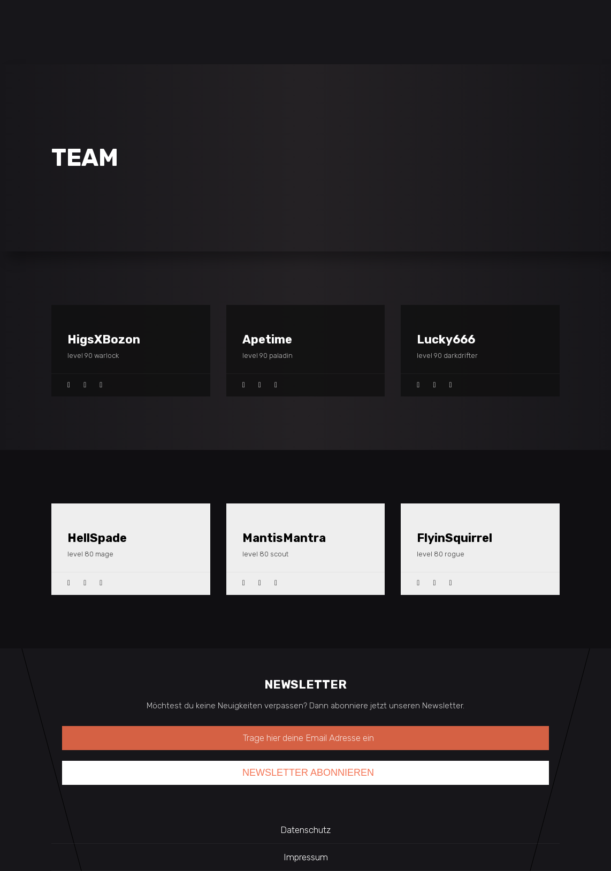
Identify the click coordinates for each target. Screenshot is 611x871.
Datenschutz (305, 829)
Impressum (306, 857)
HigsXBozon (103, 339)
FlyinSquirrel (454, 538)
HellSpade (97, 538)
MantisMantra (284, 538)
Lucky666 (446, 339)
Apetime (267, 339)
